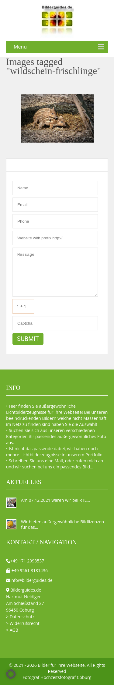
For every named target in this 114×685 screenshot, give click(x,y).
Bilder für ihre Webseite (61, 665)
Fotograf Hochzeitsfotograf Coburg (57, 677)
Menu (20, 46)
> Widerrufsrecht (23, 623)
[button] (11, 674)
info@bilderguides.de (31, 580)
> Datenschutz (20, 616)
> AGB (12, 630)
